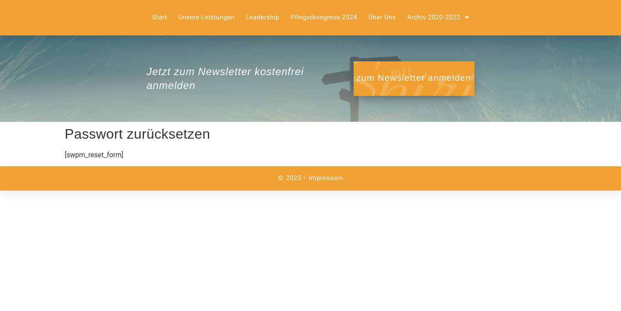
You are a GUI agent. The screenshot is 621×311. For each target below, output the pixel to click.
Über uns (382, 17)
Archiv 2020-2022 (438, 17)
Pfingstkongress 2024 (324, 17)
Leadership (262, 17)
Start (159, 17)
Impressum (326, 178)
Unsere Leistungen (206, 17)
